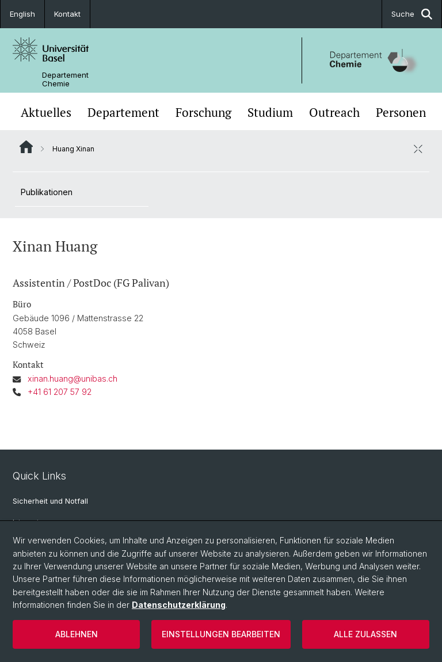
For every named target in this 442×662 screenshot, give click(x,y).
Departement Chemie (65, 79)
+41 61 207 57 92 (60, 392)
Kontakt (67, 13)
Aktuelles (46, 112)
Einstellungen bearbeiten (221, 634)
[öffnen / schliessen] (417, 148)
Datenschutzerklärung (179, 605)
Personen (401, 112)
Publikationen (47, 192)
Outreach (334, 112)
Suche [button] (411, 14)
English (22, 13)
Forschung (203, 112)
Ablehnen (76, 634)
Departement (123, 112)
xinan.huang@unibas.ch (72, 378)
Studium (270, 112)
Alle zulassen (365, 634)
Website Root (26, 146)
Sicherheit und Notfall (50, 501)
